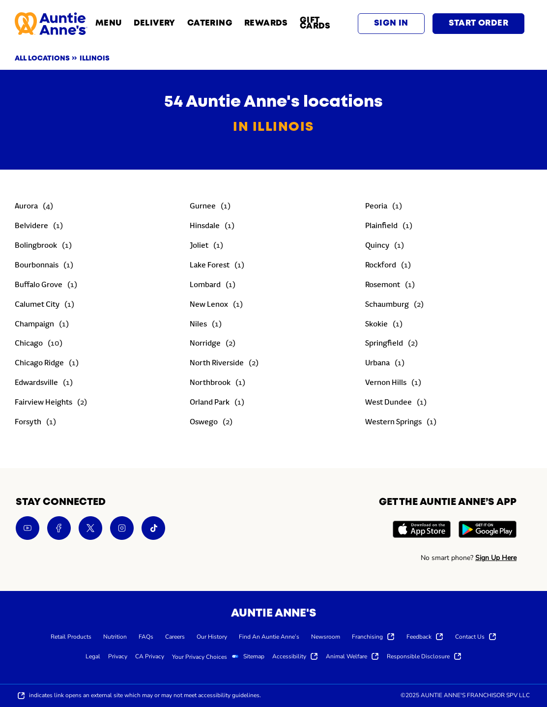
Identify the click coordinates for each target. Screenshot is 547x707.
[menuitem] (71, 636)
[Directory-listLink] (34, 207)
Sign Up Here (496, 557)
